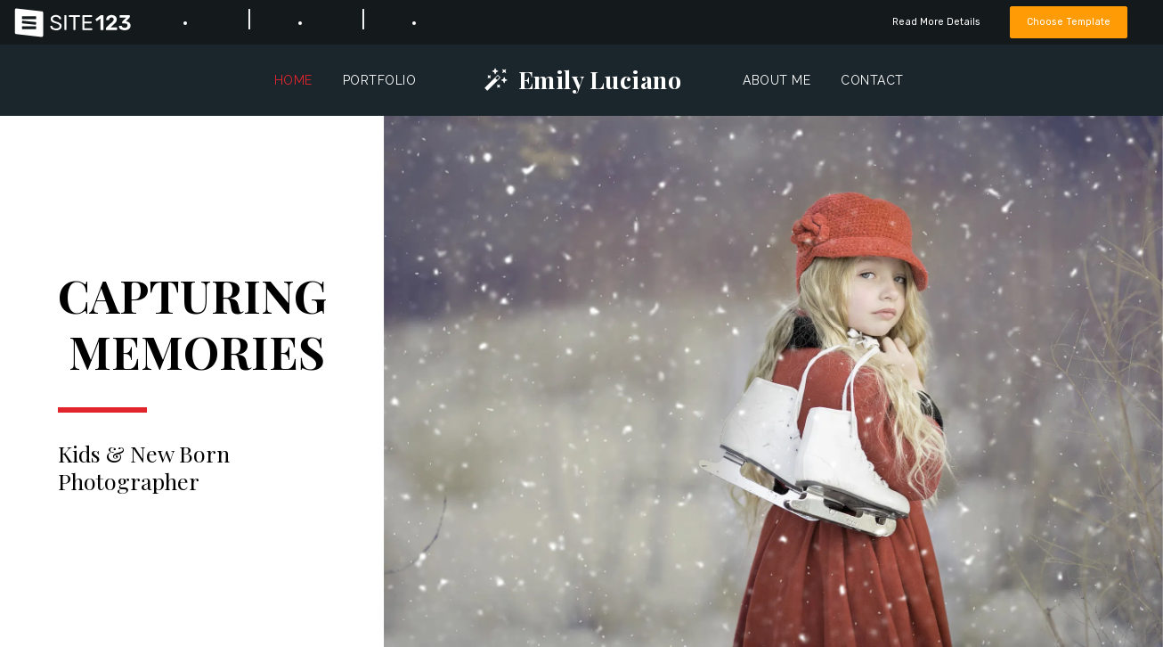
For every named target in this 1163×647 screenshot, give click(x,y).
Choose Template (1068, 22)
